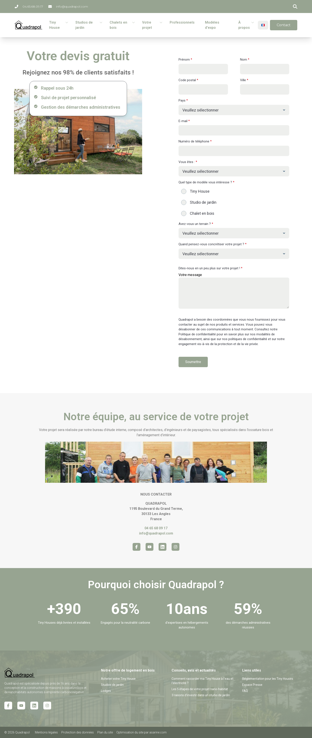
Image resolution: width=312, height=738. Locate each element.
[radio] (234, 191)
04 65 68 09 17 (156, 528)
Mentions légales (46, 732)
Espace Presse (252, 684)
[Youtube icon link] (149, 547)
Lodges (106, 691)
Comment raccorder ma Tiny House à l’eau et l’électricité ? (202, 681)
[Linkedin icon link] (162, 547)
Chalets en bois (118, 25)
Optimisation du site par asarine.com (141, 732)
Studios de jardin (84, 25)
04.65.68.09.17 (29, 6)
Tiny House (54, 25)
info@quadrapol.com (68, 6)
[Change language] (263, 25)
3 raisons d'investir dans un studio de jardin (201, 695)
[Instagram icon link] (175, 547)
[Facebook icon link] (136, 547)
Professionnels (182, 22)
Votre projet (147, 25)
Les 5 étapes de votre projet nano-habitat (200, 689)
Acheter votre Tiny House (118, 678)
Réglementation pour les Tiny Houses (267, 678)
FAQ (245, 691)
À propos (244, 25)
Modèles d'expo (212, 25)
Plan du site (105, 732)
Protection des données (77, 732)
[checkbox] (234, 202)
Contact (284, 25)
